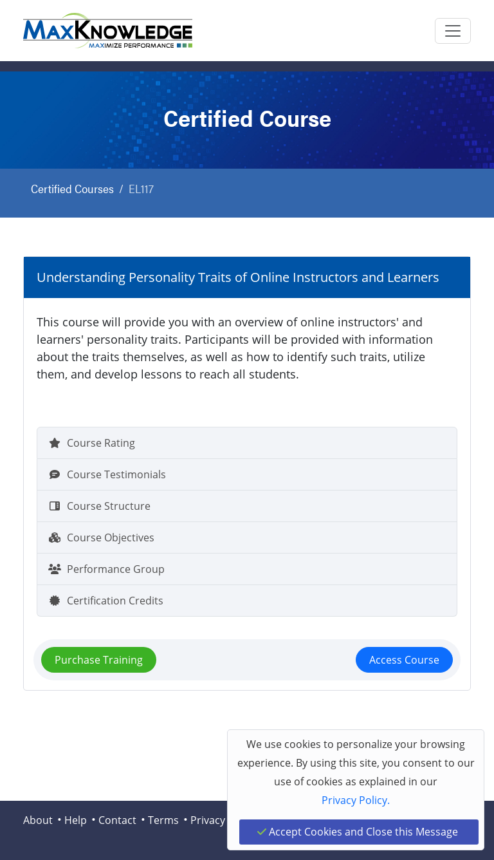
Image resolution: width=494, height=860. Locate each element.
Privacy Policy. (356, 800)
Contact (117, 820)
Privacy (207, 820)
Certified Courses (72, 188)
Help (75, 820)
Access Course (404, 660)
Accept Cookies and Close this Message (357, 832)
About (38, 820)
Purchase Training (99, 660)
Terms (163, 820)
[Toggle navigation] (453, 31)
